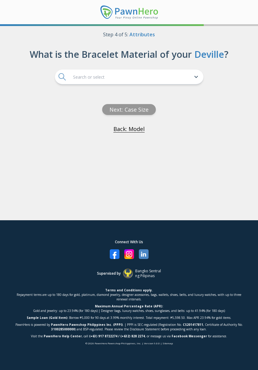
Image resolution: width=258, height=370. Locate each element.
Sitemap (168, 343)
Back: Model (129, 129)
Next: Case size (129, 109)
